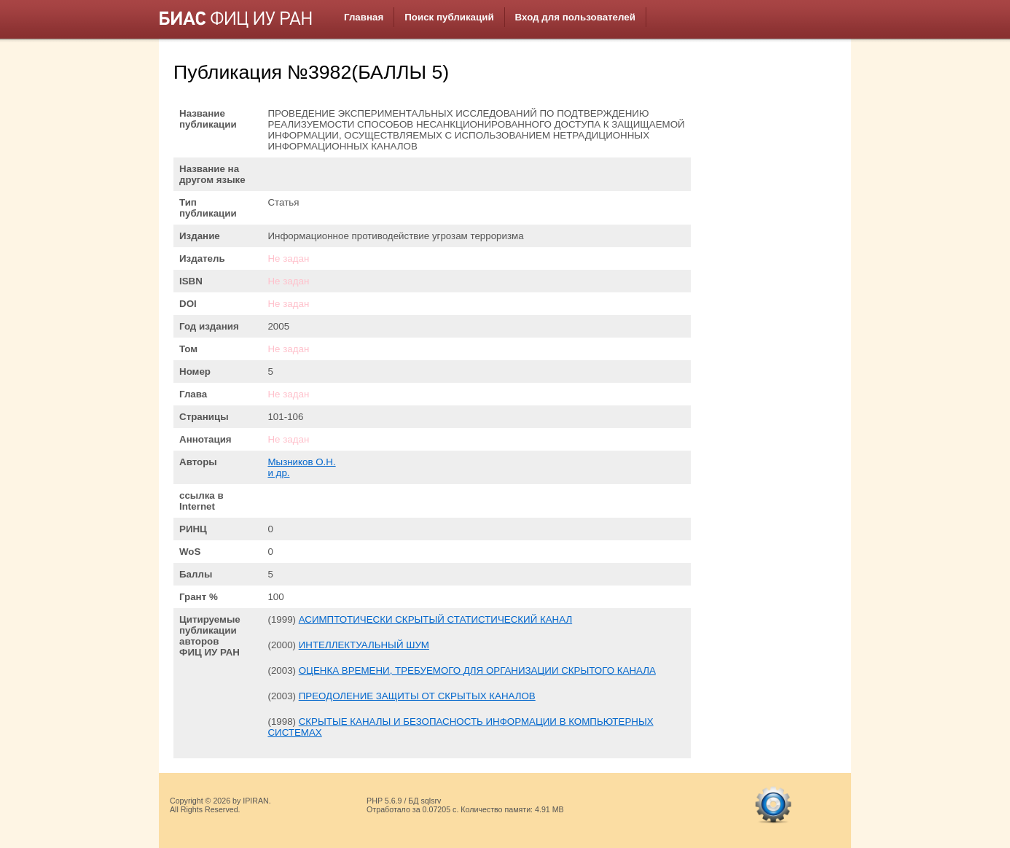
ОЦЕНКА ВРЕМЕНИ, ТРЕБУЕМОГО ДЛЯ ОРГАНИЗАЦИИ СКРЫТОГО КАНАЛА (477, 670)
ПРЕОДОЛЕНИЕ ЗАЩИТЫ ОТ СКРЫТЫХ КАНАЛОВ (417, 696)
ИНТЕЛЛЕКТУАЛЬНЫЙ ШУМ (364, 644)
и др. (278, 472)
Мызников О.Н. (301, 461)
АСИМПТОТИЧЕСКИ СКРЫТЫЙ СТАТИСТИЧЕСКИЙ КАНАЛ (435, 619)
